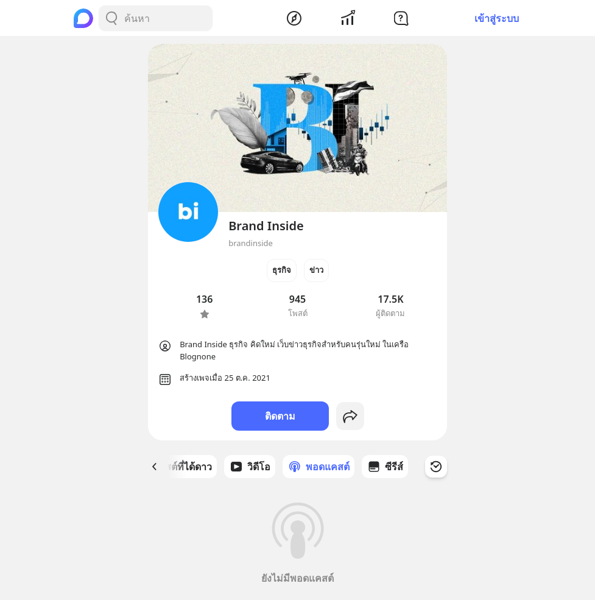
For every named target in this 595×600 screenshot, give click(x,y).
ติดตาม (280, 416)
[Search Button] (111, 18)
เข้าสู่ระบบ (496, 18)
